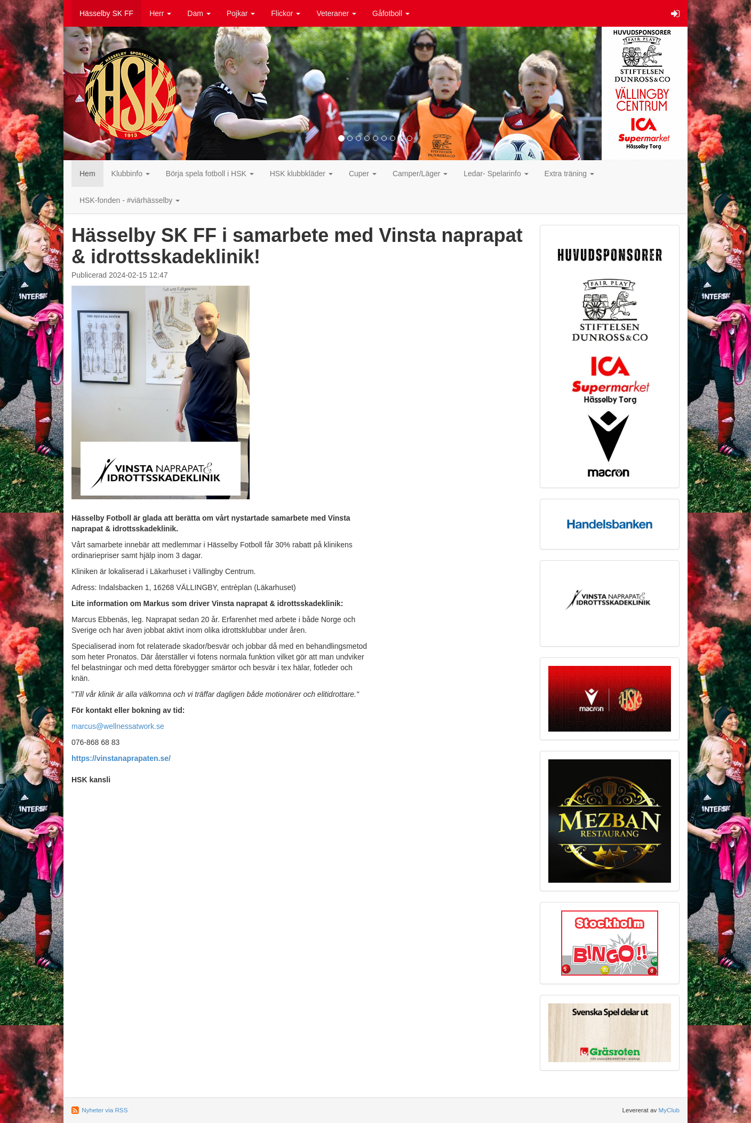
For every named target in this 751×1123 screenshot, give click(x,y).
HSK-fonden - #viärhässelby (129, 200)
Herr (160, 13)
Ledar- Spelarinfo (496, 173)
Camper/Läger (420, 173)
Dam (198, 13)
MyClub (669, 1109)
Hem (87, 173)
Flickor (285, 13)
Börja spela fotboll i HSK (210, 173)
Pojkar (241, 13)
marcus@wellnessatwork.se (117, 726)
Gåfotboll (391, 13)
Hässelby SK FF (106, 13)
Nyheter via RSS (104, 1109)
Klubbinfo (130, 173)
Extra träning (569, 173)
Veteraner (336, 13)
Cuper (363, 173)
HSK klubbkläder (301, 173)
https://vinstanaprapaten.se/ (121, 758)
